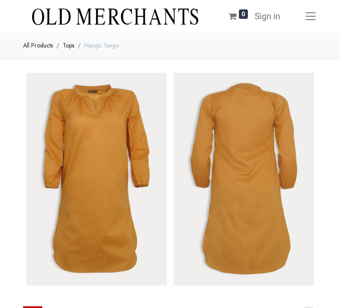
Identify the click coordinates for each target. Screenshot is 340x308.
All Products (38, 45)
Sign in (267, 16)
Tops (68, 45)
